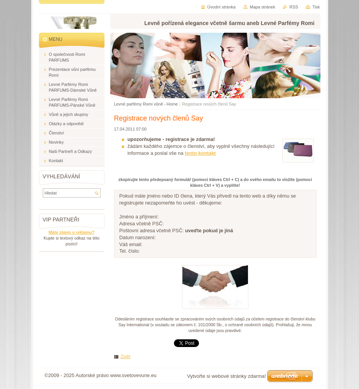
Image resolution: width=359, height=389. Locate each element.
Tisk (316, 7)
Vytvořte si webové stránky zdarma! (226, 376)
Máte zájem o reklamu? (71, 232)
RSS (294, 7)
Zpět (126, 356)
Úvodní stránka (221, 7)
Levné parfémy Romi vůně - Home (146, 104)
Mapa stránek (262, 7)
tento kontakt (200, 153)
